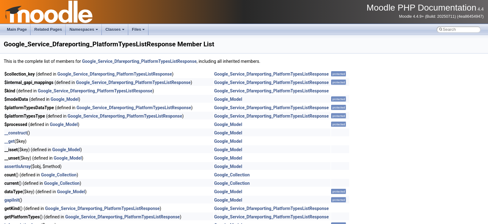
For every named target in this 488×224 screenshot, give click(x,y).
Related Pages (48, 29)
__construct (15, 132)
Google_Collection (59, 174)
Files (138, 29)
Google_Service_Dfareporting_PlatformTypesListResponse (139, 61)
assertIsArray (17, 166)
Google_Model (65, 99)
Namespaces (83, 29)
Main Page (17, 29)
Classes (115, 29)
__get (9, 141)
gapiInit (11, 200)
